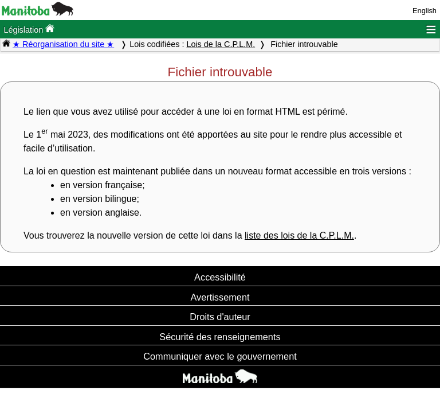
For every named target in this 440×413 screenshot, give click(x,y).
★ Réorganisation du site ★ (63, 44)
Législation (28, 29)
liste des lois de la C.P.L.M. (299, 235)
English (424, 10)
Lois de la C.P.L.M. (220, 44)
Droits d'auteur (220, 316)
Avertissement (219, 297)
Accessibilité (220, 277)
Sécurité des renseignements (219, 337)
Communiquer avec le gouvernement (219, 356)
